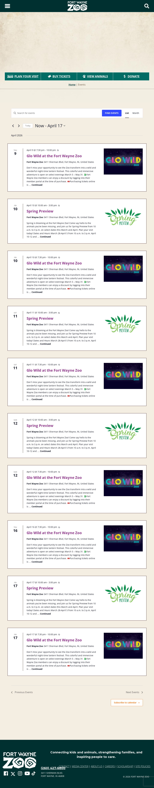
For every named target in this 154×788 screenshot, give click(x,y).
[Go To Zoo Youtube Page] (27, 773)
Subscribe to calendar (125, 702)
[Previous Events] (13, 126)
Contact (64, 766)
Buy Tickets (59, 76)
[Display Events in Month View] (135, 113)
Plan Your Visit (22, 76)
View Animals (95, 76)
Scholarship (125, 766)
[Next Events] (19, 126)
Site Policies (143, 766)
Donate (131, 76)
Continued (37, 184)
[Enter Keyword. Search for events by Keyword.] (56, 113)
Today (27, 125)
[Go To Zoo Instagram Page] (20, 773)
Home (72, 84)
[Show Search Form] (146, 6)
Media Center (80, 766)
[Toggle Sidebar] (7, 6)
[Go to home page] (19, 760)
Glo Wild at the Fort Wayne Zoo (54, 155)
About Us (96, 766)
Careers (110, 766)
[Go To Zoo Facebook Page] (6, 773)
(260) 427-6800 (53, 768)
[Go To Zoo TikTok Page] (33, 774)
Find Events (112, 113)
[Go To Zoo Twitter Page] (13, 775)
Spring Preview (40, 211)
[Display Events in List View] (127, 113)
